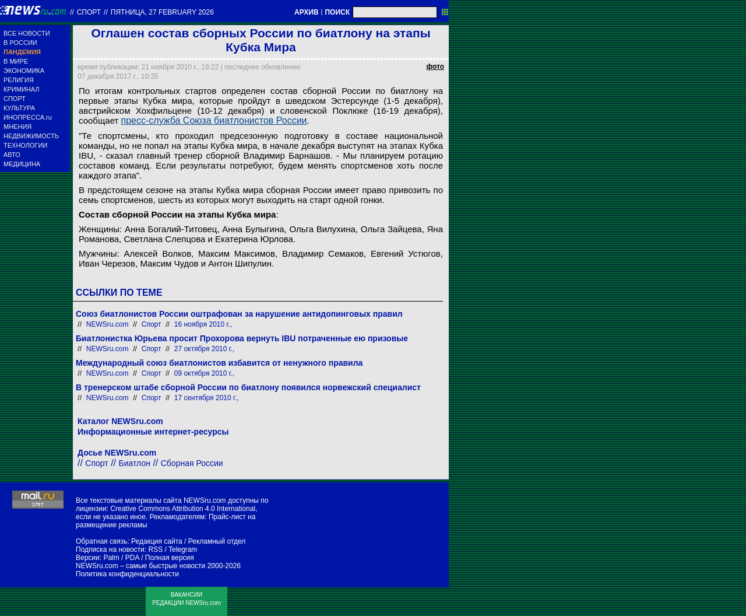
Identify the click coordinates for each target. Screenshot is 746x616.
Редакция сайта (156, 541)
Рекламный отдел (217, 541)
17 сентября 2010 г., (206, 398)
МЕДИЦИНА (21, 163)
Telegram (182, 549)
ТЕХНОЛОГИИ (25, 145)
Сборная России (192, 463)
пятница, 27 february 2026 (162, 12)
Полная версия (169, 558)
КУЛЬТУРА (19, 107)
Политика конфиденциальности (127, 574)
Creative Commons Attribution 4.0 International (182, 509)
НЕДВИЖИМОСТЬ (31, 135)
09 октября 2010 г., (204, 373)
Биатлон (134, 463)
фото (435, 66)
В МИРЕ (15, 61)
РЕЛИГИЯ (18, 79)
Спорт (89, 12)
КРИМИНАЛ (21, 89)
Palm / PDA (121, 558)
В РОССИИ (20, 42)
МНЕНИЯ (17, 126)
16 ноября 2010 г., (203, 324)
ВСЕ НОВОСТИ (26, 33)
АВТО (11, 154)
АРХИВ (306, 12)
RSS (155, 549)
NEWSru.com (107, 324)
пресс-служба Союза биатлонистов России (214, 120)
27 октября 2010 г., (204, 349)
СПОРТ (14, 98)
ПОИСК (337, 12)
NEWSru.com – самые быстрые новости (140, 566)
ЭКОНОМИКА (23, 70)
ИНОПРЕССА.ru (27, 117)
